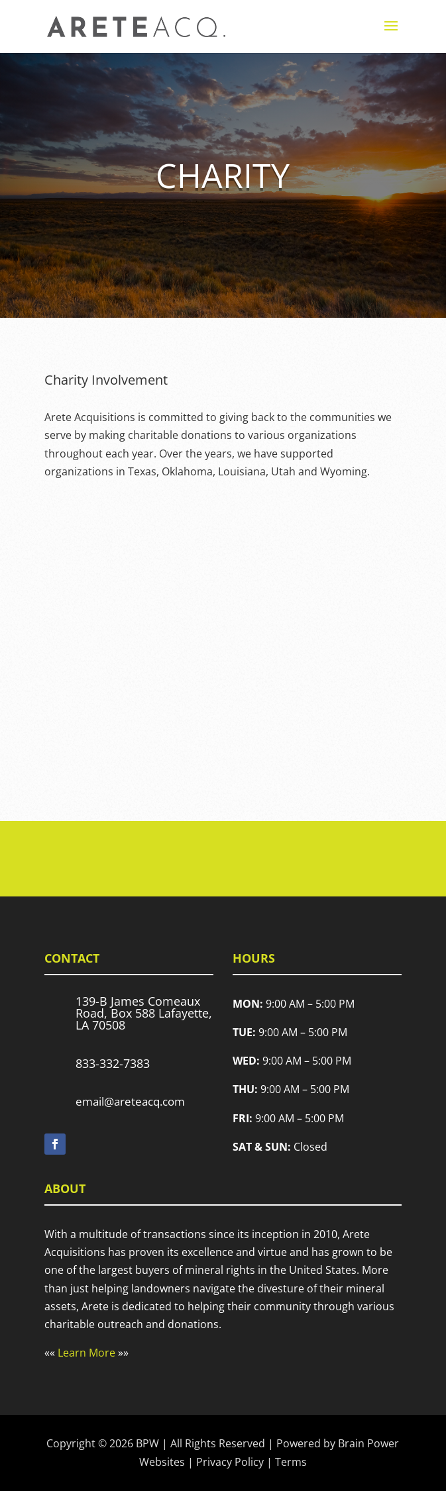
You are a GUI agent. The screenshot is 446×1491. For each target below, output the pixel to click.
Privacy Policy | (235, 1462)
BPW (147, 1443)
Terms (291, 1462)
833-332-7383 (113, 1063)
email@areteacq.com (130, 1101)
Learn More (86, 1352)
